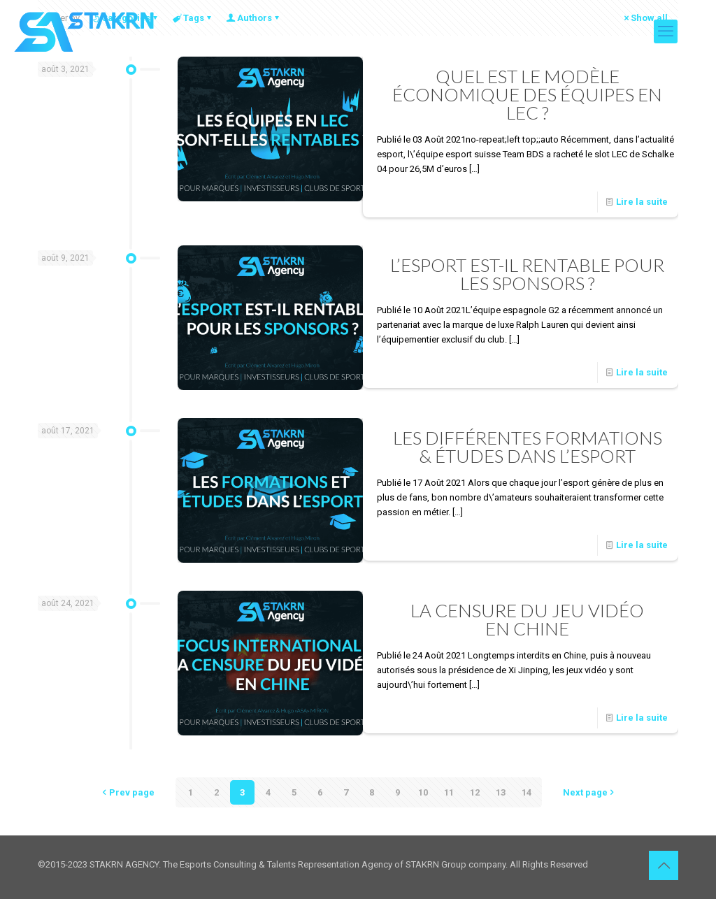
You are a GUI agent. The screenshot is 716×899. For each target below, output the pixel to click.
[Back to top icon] (663, 865)
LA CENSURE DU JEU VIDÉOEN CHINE (527, 619)
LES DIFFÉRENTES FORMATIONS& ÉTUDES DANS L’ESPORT (527, 446)
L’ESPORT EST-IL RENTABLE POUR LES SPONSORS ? (527, 274)
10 (423, 792)
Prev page (127, 792)
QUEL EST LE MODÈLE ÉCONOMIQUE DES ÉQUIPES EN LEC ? (527, 94)
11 (449, 792)
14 (526, 792)
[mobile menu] (666, 31)
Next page (590, 792)
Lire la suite (642, 201)
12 (475, 792)
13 (501, 792)
